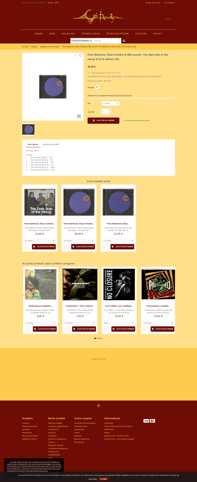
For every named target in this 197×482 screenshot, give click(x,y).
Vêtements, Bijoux (90, 34)
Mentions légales (55, 423)
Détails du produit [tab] (51, 144)
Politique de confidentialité (54, 453)
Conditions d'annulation (58, 448)
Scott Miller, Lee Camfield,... (119, 306)
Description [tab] (33, 144)
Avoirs (76, 432)
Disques (39, 34)
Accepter (103, 479)
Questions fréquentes (57, 439)
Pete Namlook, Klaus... (118, 224)
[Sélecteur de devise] (57, 2)
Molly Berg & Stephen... (41, 306)
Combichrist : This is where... (79, 306)
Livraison (25, 423)
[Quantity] (27, 247)
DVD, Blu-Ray (68, 34)
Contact (157, 34)
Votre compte (83, 418)
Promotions (27, 432)
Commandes (79, 429)
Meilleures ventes (29, 439)
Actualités (140, 34)
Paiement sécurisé (29, 426)
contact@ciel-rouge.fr (125, 439)
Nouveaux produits (30, 436)
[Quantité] (104, 111)
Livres (52, 34)
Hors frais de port (98, 72)
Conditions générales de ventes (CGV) (58, 428)
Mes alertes (79, 442)
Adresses (77, 436)
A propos (52, 432)
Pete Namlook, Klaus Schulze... (39, 224)
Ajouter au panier (103, 120)
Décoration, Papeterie (117, 34)
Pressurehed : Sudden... (158, 306)
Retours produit (80, 426)
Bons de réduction (81, 439)
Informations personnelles (85, 423)
